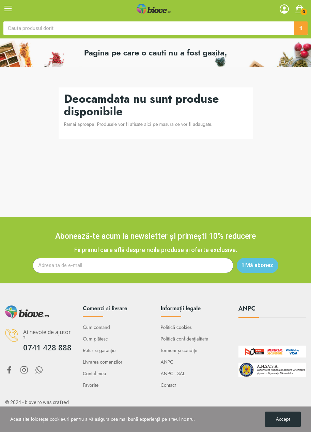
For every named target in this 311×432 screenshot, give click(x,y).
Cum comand (96, 327)
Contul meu (94, 373)
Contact (168, 385)
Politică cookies (176, 327)
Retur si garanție (99, 350)
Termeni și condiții (179, 350)
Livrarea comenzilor (102, 362)
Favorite (90, 385)
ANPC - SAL (173, 373)
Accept (283, 419)
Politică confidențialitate (184, 338)
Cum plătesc (95, 338)
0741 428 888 (47, 347)
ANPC (167, 362)
